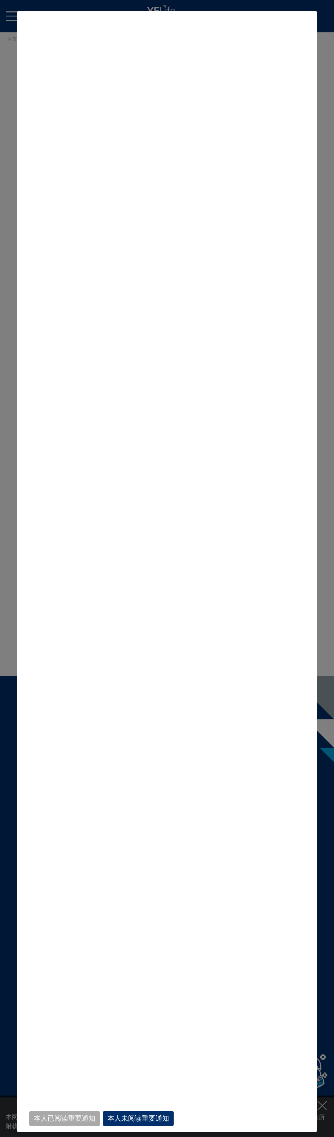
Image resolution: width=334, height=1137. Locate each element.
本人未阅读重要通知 (138, 1118)
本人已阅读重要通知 (64, 1118)
